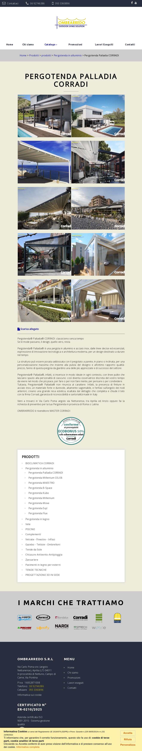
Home (9, 44)
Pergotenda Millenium (41, 498)
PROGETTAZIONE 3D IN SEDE (42, 575)
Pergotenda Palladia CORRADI (45, 472)
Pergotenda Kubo (38, 493)
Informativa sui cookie (29, 694)
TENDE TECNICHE (35, 570)
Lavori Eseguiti (104, 44)
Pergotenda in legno (37, 519)
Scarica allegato (28, 329)
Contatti (130, 44)
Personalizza (127, 745)
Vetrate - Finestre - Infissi (40, 539)
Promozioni (75, 44)
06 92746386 (37, 3)
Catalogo (50, 44)
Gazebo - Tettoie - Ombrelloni (42, 544)
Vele (27, 524)
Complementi (33, 534)
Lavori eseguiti (75, 682)
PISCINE (30, 529)
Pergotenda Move (38, 503)
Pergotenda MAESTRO (41, 482)
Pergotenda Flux (38, 513)
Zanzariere (31, 559)
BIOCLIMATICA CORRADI (39, 463)
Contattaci (12, 3)
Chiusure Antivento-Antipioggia (43, 554)
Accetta (127, 733)
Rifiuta (128, 739)
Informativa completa (27, 747)
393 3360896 (62, 3)
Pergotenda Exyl (37, 508)
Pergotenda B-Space (40, 488)
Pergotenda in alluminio (39, 468)
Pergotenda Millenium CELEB (45, 477)
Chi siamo (28, 44)
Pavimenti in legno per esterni (43, 564)
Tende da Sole (33, 549)
